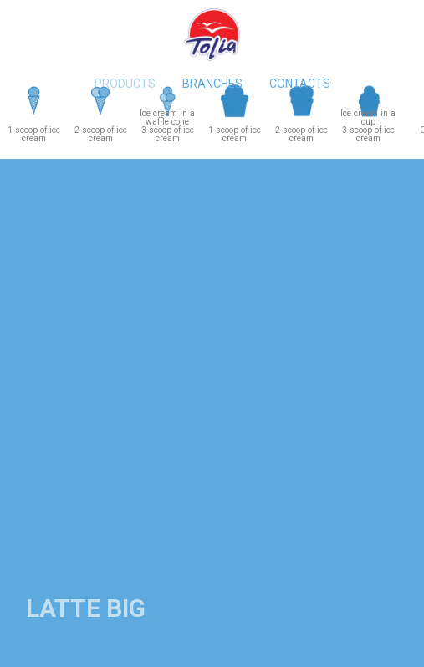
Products (125, 84)
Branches (212, 84)
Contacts (299, 84)
